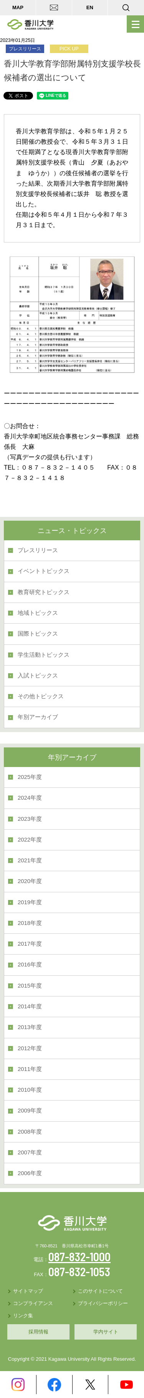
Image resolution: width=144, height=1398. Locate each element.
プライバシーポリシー (103, 1303)
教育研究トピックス (44, 592)
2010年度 (30, 1090)
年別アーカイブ (38, 717)
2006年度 (30, 1173)
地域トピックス (38, 613)
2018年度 (30, 923)
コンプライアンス (33, 1303)
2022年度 (30, 840)
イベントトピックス (44, 571)
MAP (17, 7)
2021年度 (30, 860)
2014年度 (30, 1006)
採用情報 (38, 1332)
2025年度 (30, 777)
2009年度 (30, 1110)
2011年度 (30, 1069)
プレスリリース (38, 550)
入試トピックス (38, 675)
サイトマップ (28, 1291)
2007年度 (30, 1152)
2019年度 (30, 902)
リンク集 (23, 1315)
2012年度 (30, 1048)
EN (89, 7)
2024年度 (30, 798)
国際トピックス (38, 634)
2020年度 (30, 881)
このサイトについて (100, 1291)
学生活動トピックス (44, 655)
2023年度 (30, 819)
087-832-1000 (79, 1257)
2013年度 (30, 1027)
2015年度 (30, 986)
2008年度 (30, 1132)
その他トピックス (41, 696)
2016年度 (30, 964)
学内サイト (105, 1332)
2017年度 (30, 944)
